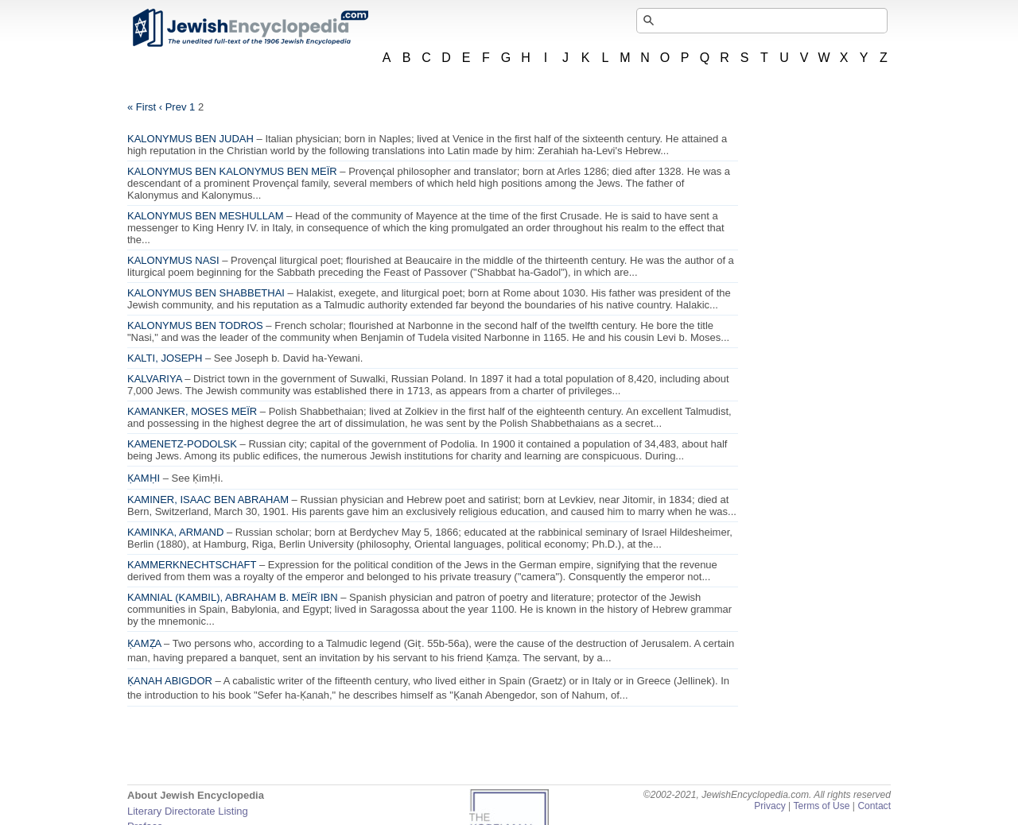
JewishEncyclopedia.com (249, 28)
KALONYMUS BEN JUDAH (190, 139)
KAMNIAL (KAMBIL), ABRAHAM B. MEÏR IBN (232, 597)
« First (141, 107)
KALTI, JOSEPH (164, 358)
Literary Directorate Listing (187, 811)
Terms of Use (821, 805)
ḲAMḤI (143, 478)
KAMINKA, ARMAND (175, 532)
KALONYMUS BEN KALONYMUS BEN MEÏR (232, 171)
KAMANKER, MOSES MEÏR (192, 411)
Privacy (770, 805)
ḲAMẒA (144, 643)
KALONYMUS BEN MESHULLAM (205, 216)
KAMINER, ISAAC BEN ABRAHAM (208, 499)
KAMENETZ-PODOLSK (182, 444)
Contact (874, 805)
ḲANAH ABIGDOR (169, 681)
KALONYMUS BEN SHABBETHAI (206, 293)
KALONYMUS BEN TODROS (195, 325)
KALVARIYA (154, 379)
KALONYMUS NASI (173, 260)
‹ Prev (173, 107)
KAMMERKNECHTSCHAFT (191, 565)
